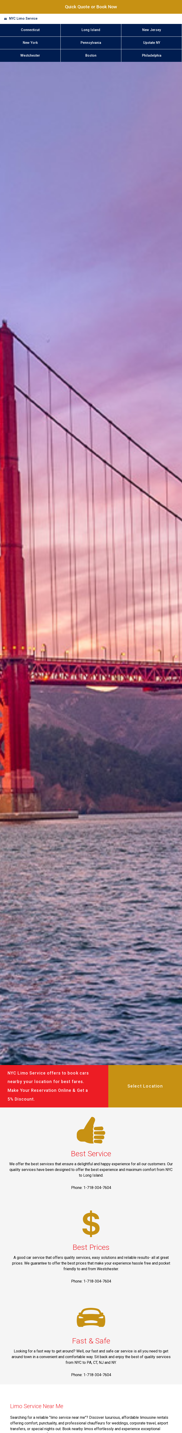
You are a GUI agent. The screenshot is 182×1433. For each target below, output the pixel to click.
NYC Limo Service (23, 19)
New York (30, 43)
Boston (90, 56)
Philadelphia (151, 56)
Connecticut (30, 30)
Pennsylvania (91, 43)
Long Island (91, 30)
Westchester (30, 56)
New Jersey (151, 30)
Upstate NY (151, 43)
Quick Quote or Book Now (91, 6)
